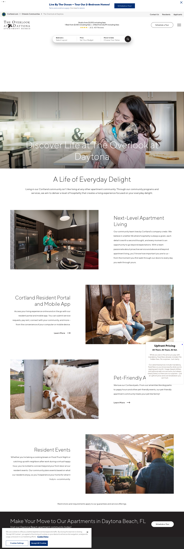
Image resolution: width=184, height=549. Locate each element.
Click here (73, 8)
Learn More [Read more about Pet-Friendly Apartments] (119, 343)
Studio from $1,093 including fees (92, 22)
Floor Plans (96, 497)
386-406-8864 (56, 497)
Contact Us (154, 14)
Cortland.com (12, 14)
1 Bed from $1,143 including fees (78, 24)
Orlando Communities (31, 14)
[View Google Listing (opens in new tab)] (92, 27)
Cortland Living (98, 520)
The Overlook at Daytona (53, 14)
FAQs (126, 502)
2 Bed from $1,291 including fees (106, 24)
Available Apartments (101, 502)
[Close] (87, 532)
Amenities (96, 515)
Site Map (103, 542)
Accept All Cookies (38, 543)
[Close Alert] (181, 2)
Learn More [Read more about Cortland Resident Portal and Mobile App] (59, 274)
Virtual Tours (97, 506)
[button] (3, 1)
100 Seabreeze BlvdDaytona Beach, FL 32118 (60, 503)
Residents (166, 14)
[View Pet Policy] (70, 511)
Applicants (178, 14)
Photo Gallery (98, 511)
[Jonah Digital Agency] (168, 540)
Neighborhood (131, 497)
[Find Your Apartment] (128, 39)
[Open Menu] (179, 25)
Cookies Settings (17, 543)
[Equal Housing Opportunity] (50, 511)
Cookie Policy (42, 537)
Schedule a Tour (125, 6)
